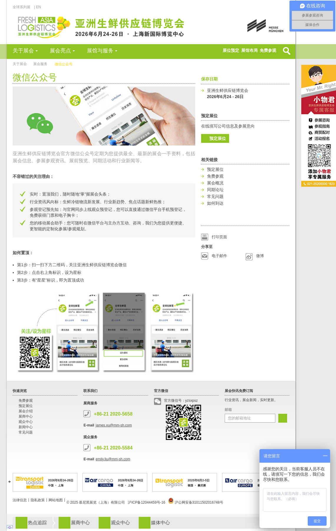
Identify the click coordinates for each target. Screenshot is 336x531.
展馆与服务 (100, 51)
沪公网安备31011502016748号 (195, 502)
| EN (37, 7)
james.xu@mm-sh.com (114, 425)
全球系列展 (23, 7)
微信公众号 (63, 64)
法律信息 (20, 500)
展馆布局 (249, 50)
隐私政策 (38, 500)
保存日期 (209, 79)
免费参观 (268, 50)
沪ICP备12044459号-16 (146, 502)
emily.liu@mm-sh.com (113, 459)
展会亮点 (60, 51)
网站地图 (56, 500)
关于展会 (23, 51)
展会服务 (40, 64)
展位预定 (231, 50)
